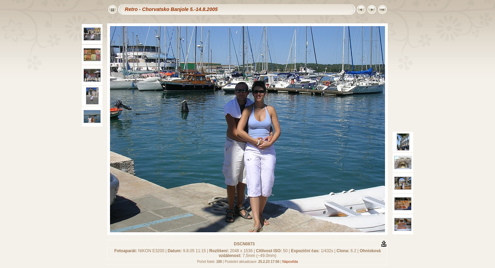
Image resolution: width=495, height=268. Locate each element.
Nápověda (290, 262)
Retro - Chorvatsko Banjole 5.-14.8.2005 (171, 9)
